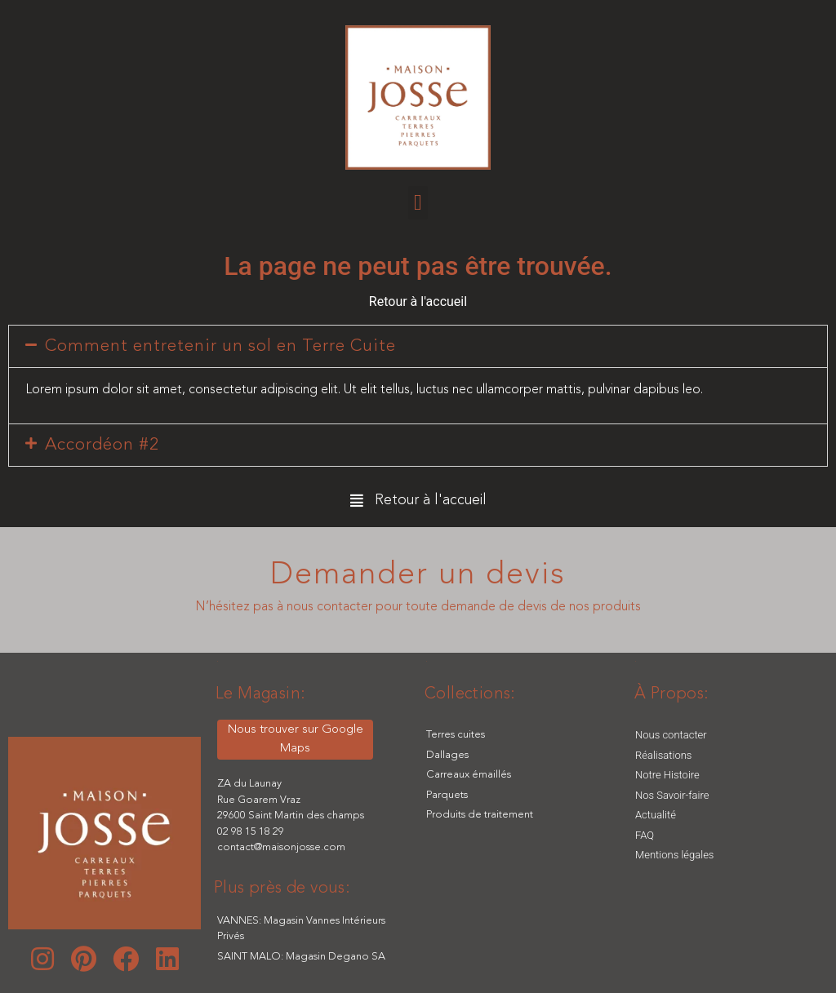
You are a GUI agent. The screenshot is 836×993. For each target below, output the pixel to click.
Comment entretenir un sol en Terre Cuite (220, 346)
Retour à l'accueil (418, 301)
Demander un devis (418, 575)
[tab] (418, 346)
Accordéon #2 (102, 445)
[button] (417, 202)
